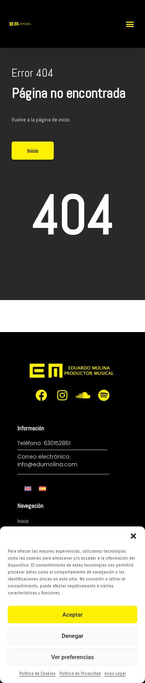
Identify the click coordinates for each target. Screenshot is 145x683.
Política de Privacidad (80, 673)
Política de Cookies (37, 673)
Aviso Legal (115, 673)
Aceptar (72, 614)
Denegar (72, 635)
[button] (133, 536)
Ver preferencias (72, 657)
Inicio (23, 521)
